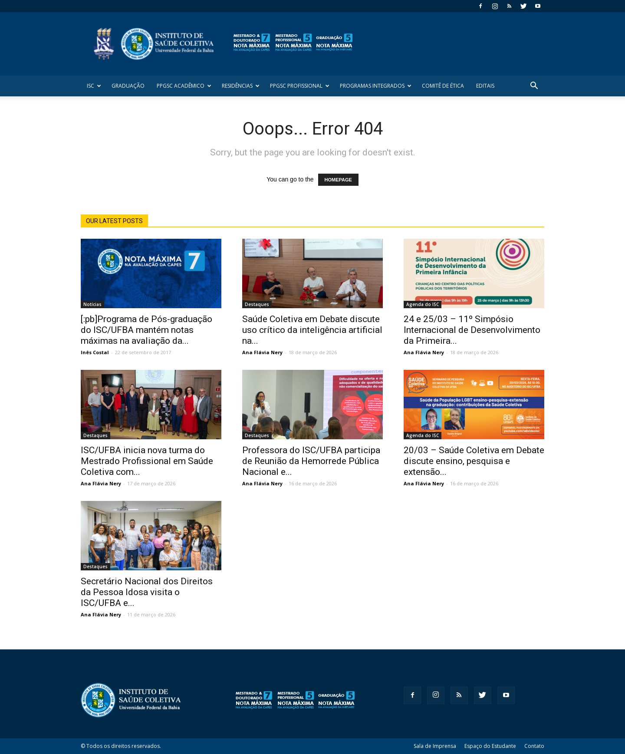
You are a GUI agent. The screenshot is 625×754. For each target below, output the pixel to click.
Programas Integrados (375, 85)
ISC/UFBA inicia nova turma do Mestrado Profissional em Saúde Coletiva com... (147, 461)
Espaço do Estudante (490, 746)
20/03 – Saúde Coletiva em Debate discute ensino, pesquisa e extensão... (474, 461)
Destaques (257, 304)
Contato (534, 746)
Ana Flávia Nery (262, 352)
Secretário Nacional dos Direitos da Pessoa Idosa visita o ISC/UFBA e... (147, 592)
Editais (485, 85)
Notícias (92, 304)
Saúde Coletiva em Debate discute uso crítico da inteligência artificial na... (312, 330)
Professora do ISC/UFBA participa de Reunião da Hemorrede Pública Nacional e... (311, 461)
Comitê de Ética (443, 85)
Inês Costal (95, 352)
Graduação (128, 85)
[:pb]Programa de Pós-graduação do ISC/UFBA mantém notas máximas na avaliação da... (146, 330)
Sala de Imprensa (435, 746)
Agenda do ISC (422, 304)
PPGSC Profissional (299, 85)
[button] (533, 86)
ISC (94, 85)
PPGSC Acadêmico (184, 85)
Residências (241, 85)
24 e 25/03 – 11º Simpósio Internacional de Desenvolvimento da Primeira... (472, 330)
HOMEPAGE (338, 179)
